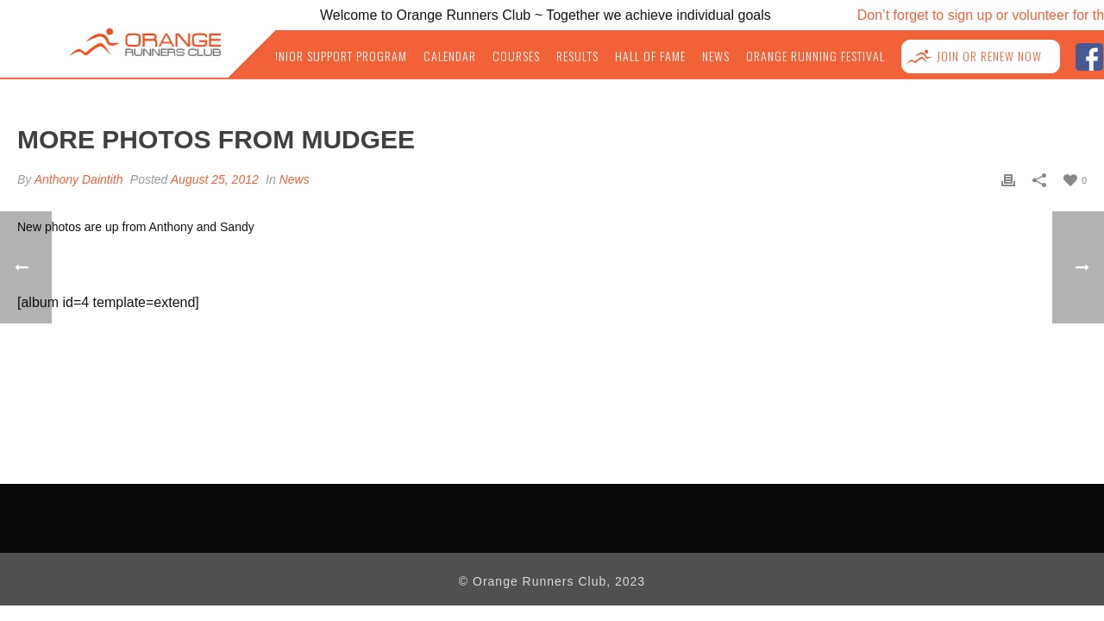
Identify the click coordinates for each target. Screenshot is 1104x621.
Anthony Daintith (78, 179)
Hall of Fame (670, 56)
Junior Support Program (372, 56)
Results (601, 56)
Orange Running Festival (827, 56)
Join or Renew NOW (993, 57)
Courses (542, 56)
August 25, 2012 (215, 179)
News (733, 56)
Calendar (479, 56)
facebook (1089, 54)
